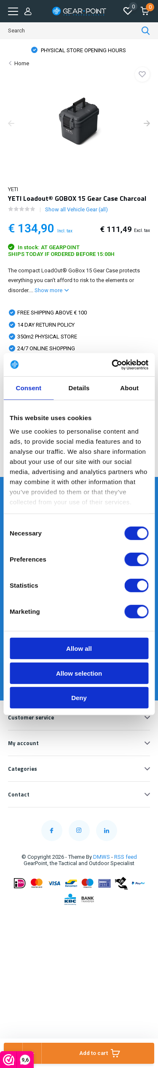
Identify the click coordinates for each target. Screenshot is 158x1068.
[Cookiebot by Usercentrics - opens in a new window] (112, 364)
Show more (52, 290)
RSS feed (125, 857)
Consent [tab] (28, 388)
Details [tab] (79, 388)
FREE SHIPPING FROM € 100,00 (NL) (83, 50)
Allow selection (79, 672)
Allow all (79, 648)
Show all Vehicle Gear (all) (76, 209)
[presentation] (11, 124)
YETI (13, 189)
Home (21, 63)
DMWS (101, 857)
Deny (79, 697)
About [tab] (129, 388)
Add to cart (99, 1053)
